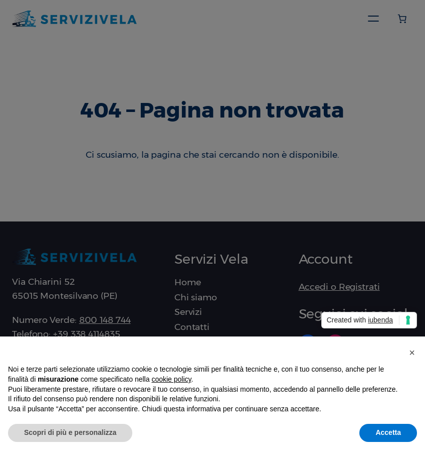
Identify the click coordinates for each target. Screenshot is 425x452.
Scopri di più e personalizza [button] (70, 432)
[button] (412, 353)
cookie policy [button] (171, 379)
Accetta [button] (388, 432)
